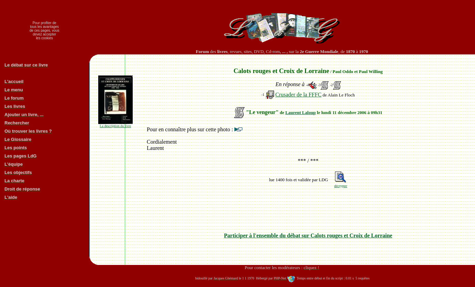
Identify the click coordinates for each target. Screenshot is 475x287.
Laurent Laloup (300, 112)
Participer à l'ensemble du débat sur (308, 235)
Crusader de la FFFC (298, 95)
